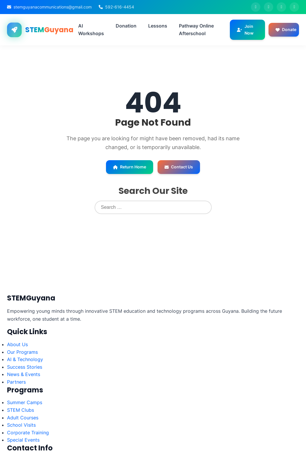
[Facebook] (255, 7)
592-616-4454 (119, 6)
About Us (17, 344)
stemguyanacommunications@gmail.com (52, 6)
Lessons (157, 26)
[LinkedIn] (294, 7)
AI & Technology (25, 359)
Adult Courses (22, 418)
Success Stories (24, 367)
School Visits (21, 425)
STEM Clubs (20, 410)
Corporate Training (28, 432)
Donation (126, 26)
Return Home (129, 166)
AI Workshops (91, 29)
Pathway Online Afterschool (196, 29)
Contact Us (179, 166)
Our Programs (22, 352)
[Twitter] (268, 7)
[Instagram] (281, 7)
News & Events (23, 374)
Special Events (23, 440)
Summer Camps (24, 402)
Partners (16, 382)
